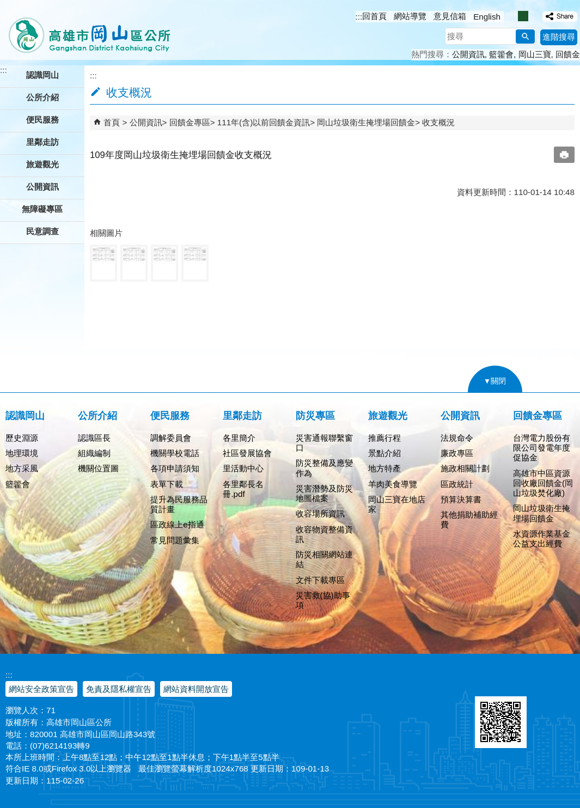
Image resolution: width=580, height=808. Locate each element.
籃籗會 (501, 54)
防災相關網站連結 (324, 559)
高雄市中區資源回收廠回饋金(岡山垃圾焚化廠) (543, 483)
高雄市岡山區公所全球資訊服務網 (86, 29)
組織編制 (94, 453)
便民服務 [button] (42, 119)
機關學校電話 (174, 453)
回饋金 (567, 54)
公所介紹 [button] (42, 97)
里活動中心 (243, 468)
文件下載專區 (320, 580)
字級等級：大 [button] (534, 16)
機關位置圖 (98, 468)
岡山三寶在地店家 (396, 504)
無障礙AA (540, 683)
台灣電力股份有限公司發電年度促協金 (541, 447)
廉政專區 (457, 453)
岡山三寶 (534, 54)
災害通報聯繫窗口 (324, 442)
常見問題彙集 (174, 540)
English (486, 16)
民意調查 (42, 231)
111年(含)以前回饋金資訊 (263, 122)
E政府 (486, 682)
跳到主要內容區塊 (5, 5)
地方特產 (384, 468)
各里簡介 (239, 437)
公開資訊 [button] (42, 186)
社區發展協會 (247, 453)
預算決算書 (461, 499)
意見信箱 (450, 16)
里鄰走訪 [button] (42, 142)
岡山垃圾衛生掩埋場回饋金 (366, 122)
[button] (525, 36)
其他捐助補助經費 (469, 519)
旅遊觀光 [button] (42, 164)
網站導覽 (410, 16)
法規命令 (457, 437)
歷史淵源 (21, 437)
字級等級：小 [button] (511, 16)
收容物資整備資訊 (324, 534)
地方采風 (21, 468)
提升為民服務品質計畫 (178, 504)
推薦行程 (384, 437)
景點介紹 (384, 453)
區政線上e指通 (177, 524)
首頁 (111, 122)
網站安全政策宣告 (41, 689)
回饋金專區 (189, 122)
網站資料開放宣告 (196, 689)
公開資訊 (468, 54)
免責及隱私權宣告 (118, 689)
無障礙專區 (42, 209)
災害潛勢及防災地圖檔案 (324, 493)
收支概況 (438, 122)
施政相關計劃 (465, 468)
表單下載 (166, 484)
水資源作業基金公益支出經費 (541, 538)
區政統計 (457, 484)
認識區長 (94, 437)
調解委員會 (170, 437)
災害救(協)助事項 (323, 600)
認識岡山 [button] (42, 75)
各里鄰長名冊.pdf (243, 489)
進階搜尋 (558, 36)
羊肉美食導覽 (392, 484)
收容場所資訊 (320, 513)
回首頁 (374, 16)
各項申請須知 (174, 468)
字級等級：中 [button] (523, 16)
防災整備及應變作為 (324, 467)
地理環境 (21, 453)
